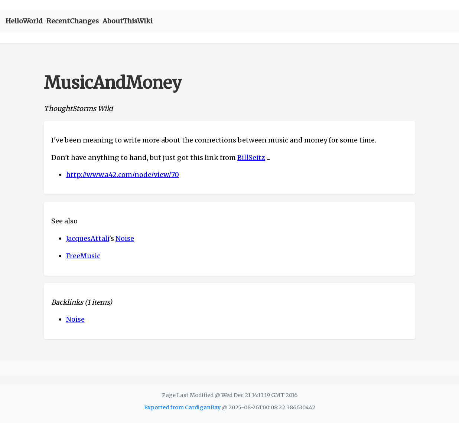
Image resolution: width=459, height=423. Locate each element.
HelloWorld (24, 21)
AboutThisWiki (127, 21)
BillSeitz (251, 157)
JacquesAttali (87, 238)
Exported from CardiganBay (182, 407)
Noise (124, 238)
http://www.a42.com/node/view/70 (122, 174)
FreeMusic (83, 256)
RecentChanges (72, 21)
